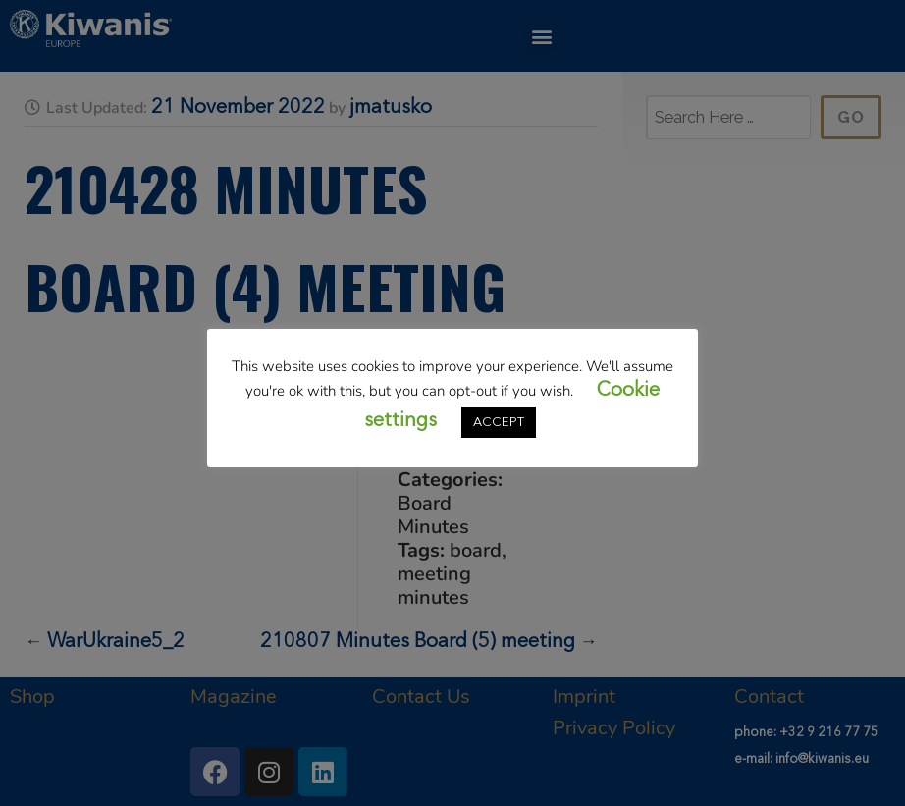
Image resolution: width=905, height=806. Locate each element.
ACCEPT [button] (498, 422)
